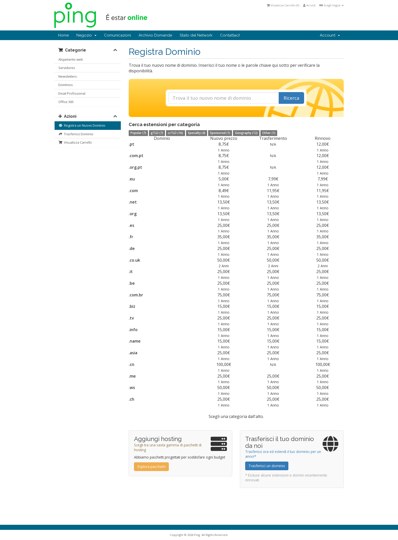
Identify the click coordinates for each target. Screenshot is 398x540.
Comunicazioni (117, 35)
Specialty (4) (196, 133)
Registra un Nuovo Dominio (81, 125)
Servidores (66, 67)
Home (63, 35)
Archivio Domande (155, 35)
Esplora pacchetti (151, 466)
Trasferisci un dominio (266, 465)
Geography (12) (246, 133)
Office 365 (66, 101)
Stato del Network (196, 35)
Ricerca (291, 98)
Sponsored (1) (220, 133)
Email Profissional (71, 93)
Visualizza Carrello (75, 142)
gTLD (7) (157, 133)
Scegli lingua (331, 5)
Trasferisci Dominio (75, 134)
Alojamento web (70, 59)
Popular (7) (138, 133)
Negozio (86, 35)
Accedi (309, 5)
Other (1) (268, 133)
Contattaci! (230, 35)
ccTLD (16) (175, 133)
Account (330, 35)
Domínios (65, 84)
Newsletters (67, 76)
